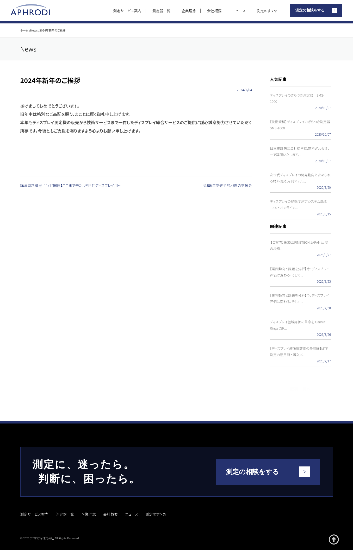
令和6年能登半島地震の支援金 (227, 185)
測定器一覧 (161, 10)
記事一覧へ (300, 386)
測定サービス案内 (127, 10)
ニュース (239, 10)
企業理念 (189, 10)
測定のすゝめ (267, 10)
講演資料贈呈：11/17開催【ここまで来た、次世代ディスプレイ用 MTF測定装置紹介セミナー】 (72, 185)
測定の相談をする (310, 10)
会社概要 (214, 10)
